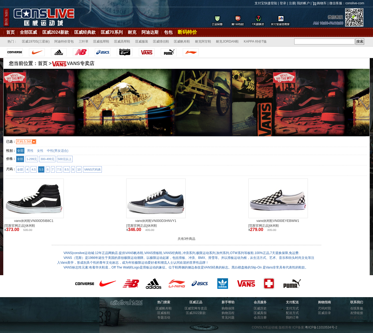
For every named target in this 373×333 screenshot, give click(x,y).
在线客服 (356, 308)
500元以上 (65, 159)
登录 (283, 3)
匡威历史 (260, 308)
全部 (20, 151)
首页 (10, 32)
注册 (292, 3)
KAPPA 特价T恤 (255, 41)
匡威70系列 (112, 32)
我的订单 (292, 317)
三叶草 (83, 41)
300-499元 (47, 159)
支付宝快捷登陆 (266, 3)
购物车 (322, 3)
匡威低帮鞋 (101, 41)
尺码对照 (324, 308)
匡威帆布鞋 (182, 41)
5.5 (41, 169)
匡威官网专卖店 (196, 308)
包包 (168, 32)
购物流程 (228, 313)
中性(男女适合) (57, 151)
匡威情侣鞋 (161, 41)
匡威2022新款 (196, 313)
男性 (30, 151)
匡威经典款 (85, 32)
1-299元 (32, 159)
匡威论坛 (356, 317)
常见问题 (228, 317)
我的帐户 (303, 3)
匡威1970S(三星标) (36, 41)
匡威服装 (141, 41)
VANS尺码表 (92, 169)
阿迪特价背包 (64, 41)
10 (79, 169)
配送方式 (292, 313)
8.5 (67, 169)
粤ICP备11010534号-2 (321, 327)
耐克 (132, 32)
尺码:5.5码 (24, 141)
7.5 (59, 169)
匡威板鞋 (163, 313)
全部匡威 (28, 32)
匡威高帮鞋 (122, 41)
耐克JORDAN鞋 (227, 41)
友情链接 (356, 313)
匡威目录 (324, 313)
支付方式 (292, 308)
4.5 (34, 169)
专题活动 (163, 317)
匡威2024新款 (55, 32)
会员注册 (260, 317)
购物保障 (228, 308)
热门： (12, 41)
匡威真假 (260, 313)
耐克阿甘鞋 (203, 41)
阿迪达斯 (150, 32)
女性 (40, 151)
